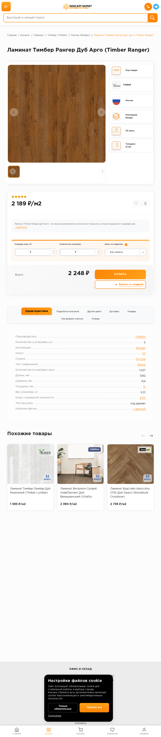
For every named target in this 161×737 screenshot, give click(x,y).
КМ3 (140, 404)
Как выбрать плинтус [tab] (72, 323)
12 (142, 393)
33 (141, 359)
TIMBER (138, 343)
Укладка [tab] (131, 316)
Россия (138, 365)
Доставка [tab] (114, 316)
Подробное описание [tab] (67, 316)
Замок (139, 370)
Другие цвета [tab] (94, 316)
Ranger (138, 354)
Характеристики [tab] (36, 315)
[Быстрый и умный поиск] (75, 18)
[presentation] (14, 112)
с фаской (137, 415)
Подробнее (54, 716)
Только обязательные (63, 706)
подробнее (21, 230)
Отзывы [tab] (96, 323)
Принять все (94, 706)
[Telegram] (155, 7)
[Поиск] (152, 18)
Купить (120, 279)
